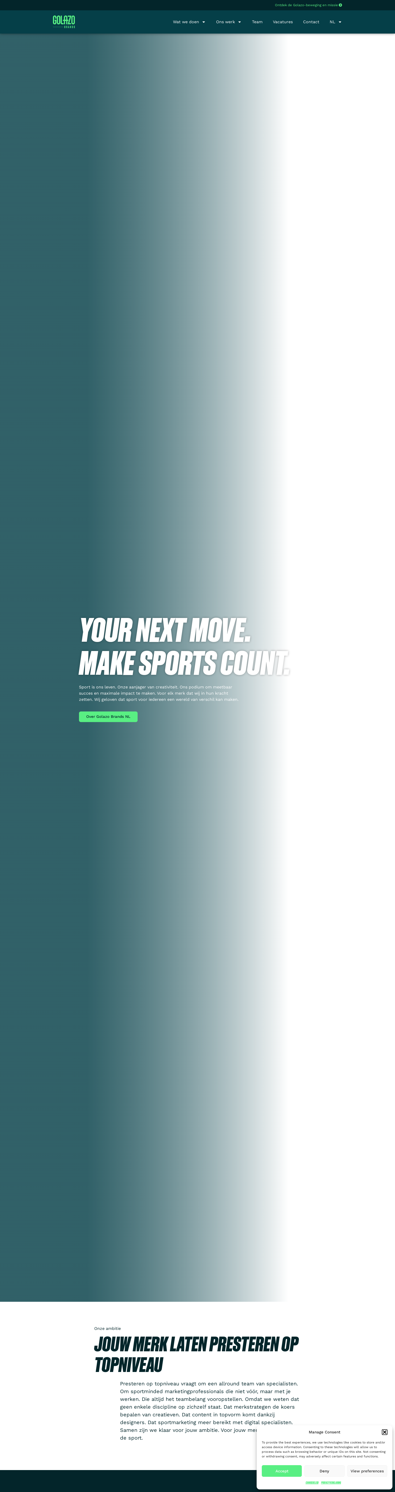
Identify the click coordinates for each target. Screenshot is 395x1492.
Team (257, 21)
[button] (384, 1432)
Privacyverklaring (331, 1483)
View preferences (367, 1471)
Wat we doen (189, 22)
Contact (311, 21)
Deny (324, 1471)
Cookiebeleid (312, 1483)
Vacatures (283, 21)
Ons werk (229, 22)
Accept (281, 1471)
